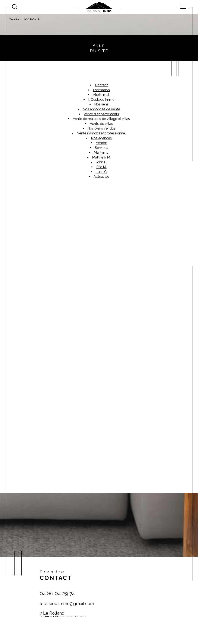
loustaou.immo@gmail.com (67, 603)
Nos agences (101, 138)
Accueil (14, 18)
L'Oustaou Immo (101, 100)
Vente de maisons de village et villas (101, 119)
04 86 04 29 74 (57, 593)
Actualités (101, 176)
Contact (192, 196)
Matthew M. (101, 157)
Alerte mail (101, 95)
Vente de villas (101, 124)
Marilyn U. (101, 152)
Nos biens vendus (101, 128)
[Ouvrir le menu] (183, 7)
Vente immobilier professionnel (101, 133)
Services (101, 148)
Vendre (101, 143)
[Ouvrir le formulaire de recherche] (15, 7)
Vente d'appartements (101, 114)
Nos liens (101, 104)
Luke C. (101, 172)
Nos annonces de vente (101, 109)
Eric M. (101, 167)
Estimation (101, 90)
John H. (101, 162)
